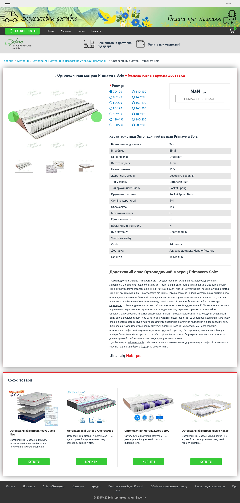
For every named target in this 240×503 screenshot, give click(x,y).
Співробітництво (53, 486)
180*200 (139, 119)
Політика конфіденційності (125, 486)
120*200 (112, 125)
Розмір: (118, 86)
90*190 (112, 108)
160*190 (139, 102)
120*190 (112, 119)
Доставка (66, 31)
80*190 (112, 97)
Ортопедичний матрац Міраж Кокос (205, 430)
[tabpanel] (55, 118)
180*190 (139, 114)
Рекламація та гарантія (210, 486)
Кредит (96, 486)
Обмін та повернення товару (169, 486)
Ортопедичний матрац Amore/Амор (90, 430)
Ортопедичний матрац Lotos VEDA (147, 430)
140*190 (139, 91)
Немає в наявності (199, 99)
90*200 (112, 114)
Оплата (51, 31)
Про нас (81, 31)
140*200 (139, 97)
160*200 (139, 108)
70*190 (112, 91)
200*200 (139, 125)
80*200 (112, 102)
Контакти (96, 31)
